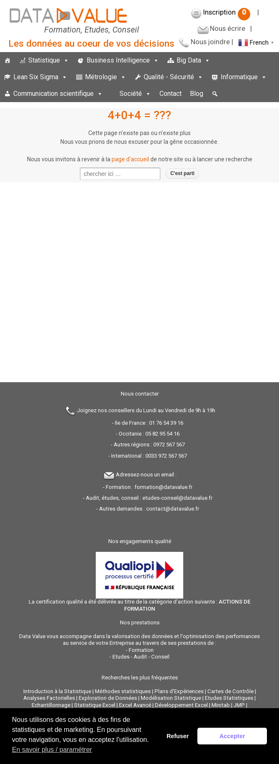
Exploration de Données (108, 698)
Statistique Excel (94, 705)
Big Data (193, 60)
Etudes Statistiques (229, 698)
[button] (214, 93)
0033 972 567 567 (166, 456)
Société (135, 94)
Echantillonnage (51, 705)
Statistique (48, 60)
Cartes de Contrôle (230, 691)
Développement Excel (181, 705)
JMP (239, 705)
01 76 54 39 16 (166, 423)
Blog (196, 94)
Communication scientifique (58, 94)
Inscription (226, 12)
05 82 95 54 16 (162, 434)
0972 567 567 (169, 444)
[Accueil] (7, 60)
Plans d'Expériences (179, 691)
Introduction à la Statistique (57, 691)
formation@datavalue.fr (163, 487)
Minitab (221, 705)
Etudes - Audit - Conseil (140, 657)
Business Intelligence (123, 60)
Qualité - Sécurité (173, 77)
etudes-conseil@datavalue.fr (177, 498)
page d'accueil (130, 159)
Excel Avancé (135, 705)
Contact (170, 94)
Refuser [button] (178, 736)
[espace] (111, 93)
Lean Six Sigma (40, 77)
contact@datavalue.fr (172, 509)
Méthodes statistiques (123, 691)
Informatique (244, 77)
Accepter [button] (232, 736)
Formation (141, 650)
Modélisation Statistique (171, 698)
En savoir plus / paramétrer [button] (52, 749)
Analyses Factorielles (49, 698)
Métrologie (105, 77)
